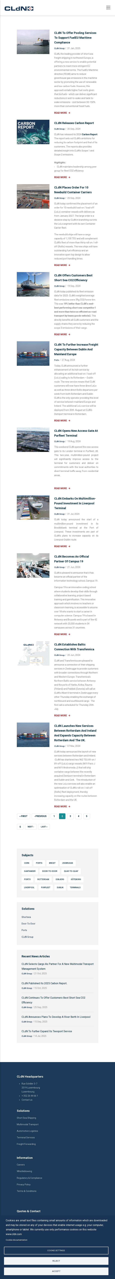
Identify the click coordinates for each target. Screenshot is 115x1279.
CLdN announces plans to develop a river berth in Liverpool (56, 1016)
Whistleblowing (24, 1171)
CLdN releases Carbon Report (74, 123)
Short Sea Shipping (26, 1118)
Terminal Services (26, 1137)
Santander (30, 871)
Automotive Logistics (28, 1131)
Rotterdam (43, 879)
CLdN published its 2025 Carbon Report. (44, 983)
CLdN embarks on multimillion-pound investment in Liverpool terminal (75, 503)
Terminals (75, 887)
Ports (56, 360)
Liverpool (29, 887)
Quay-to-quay (71, 871)
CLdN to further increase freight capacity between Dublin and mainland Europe (76, 349)
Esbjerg (60, 879)
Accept (56, 1271)
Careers (21, 1164)
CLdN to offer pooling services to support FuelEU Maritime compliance (75, 37)
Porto (27, 879)
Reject (56, 1260)
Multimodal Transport (28, 1124)
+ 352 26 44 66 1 (30, 1096)
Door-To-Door (49, 871)
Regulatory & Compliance (30, 1178)
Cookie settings (56, 1250)
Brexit (52, 863)
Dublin (60, 887)
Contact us (27, 1100)
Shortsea (26, 917)
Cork (26, 863)
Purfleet (45, 887)
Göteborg (76, 879)
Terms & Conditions (26, 1191)
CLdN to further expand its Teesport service (47, 1031)
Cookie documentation (16, 1240)
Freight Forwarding (26, 1144)
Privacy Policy (24, 1184)
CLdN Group (59, 48)
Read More (60, 113)
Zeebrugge (67, 863)
